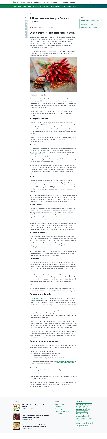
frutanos (67, 213)
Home (23, 2)
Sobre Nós (46, 2)
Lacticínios (87, 413)
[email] (26, 36)
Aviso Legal (37, 2)
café (32, 189)
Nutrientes (89, 418)
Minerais (86, 416)
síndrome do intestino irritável (52, 129)
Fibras (88, 409)
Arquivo (58, 415)
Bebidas (90, 404)
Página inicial (59, 404)
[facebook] (26, 21)
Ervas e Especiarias (81, 409)
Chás (77, 406)
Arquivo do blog (55, 2)
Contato (29, 2)
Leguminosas (79, 416)
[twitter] (26, 24)
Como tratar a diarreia (86, 24)
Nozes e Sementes (80, 418)
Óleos (77, 425)
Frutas (77, 411)
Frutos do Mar (84, 411)
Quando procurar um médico (88, 27)
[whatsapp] (26, 27)
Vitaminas (89, 423)
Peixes (83, 421)
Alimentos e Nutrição (81, 404)
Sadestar (56, 436)
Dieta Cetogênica (88, 406)
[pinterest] (26, 33)
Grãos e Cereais (80, 413)
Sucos (87, 421)
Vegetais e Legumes (81, 423)
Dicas (81, 406)
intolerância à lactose (36, 153)
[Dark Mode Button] (90, 2)
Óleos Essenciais (84, 425)
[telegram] (26, 30)
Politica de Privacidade (68, 2)
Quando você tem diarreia (38, 298)
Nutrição (78, 421)
